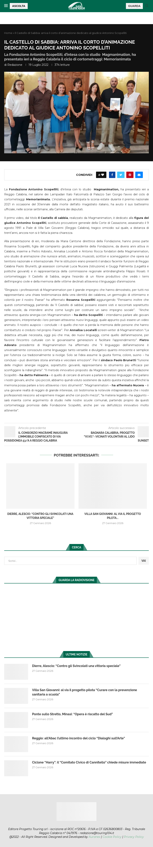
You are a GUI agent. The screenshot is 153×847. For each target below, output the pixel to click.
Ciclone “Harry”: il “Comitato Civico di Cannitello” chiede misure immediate (89, 762)
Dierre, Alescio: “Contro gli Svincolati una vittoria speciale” (76, 666)
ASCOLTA (18, 6)
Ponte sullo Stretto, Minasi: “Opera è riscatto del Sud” (72, 714)
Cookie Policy (112, 837)
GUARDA (134, 6)
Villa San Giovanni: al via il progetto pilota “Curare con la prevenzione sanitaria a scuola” (84, 692)
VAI (143, 560)
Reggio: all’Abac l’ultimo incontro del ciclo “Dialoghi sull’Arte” (78, 738)
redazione (14, 65)
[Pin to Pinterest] (129, 175)
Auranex (94, 837)
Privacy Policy (134, 837)
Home (8, 32)
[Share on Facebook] (112, 175)
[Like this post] (102, 175)
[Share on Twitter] (121, 175)
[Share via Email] (139, 175)
